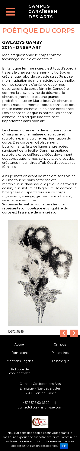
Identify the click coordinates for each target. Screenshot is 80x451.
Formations (19, 353)
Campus (60, 344)
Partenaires (59, 353)
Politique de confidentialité (20, 371)
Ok (63, 446)
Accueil (20, 344)
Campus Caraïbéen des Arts (43, 11)
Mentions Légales (20, 361)
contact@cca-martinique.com (40, 407)
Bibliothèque (60, 361)
